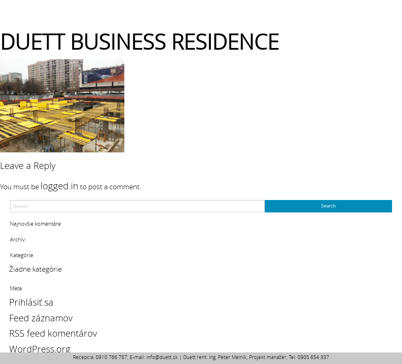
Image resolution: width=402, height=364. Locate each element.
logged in (59, 186)
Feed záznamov (41, 318)
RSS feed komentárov (53, 333)
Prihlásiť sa (31, 302)
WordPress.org (39, 349)
